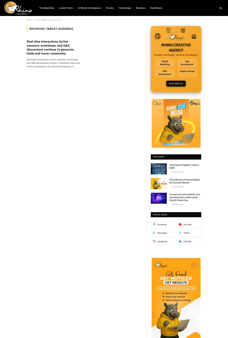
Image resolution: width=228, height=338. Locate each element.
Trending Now (46, 8)
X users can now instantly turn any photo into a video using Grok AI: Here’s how (184, 197)
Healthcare (156, 8)
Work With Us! (176, 83)
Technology (125, 8)
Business (140, 8)
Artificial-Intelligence (89, 8)
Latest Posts (66, 8)
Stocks (110, 8)
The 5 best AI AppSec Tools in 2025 (184, 166)
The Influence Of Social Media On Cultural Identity (184, 181)
